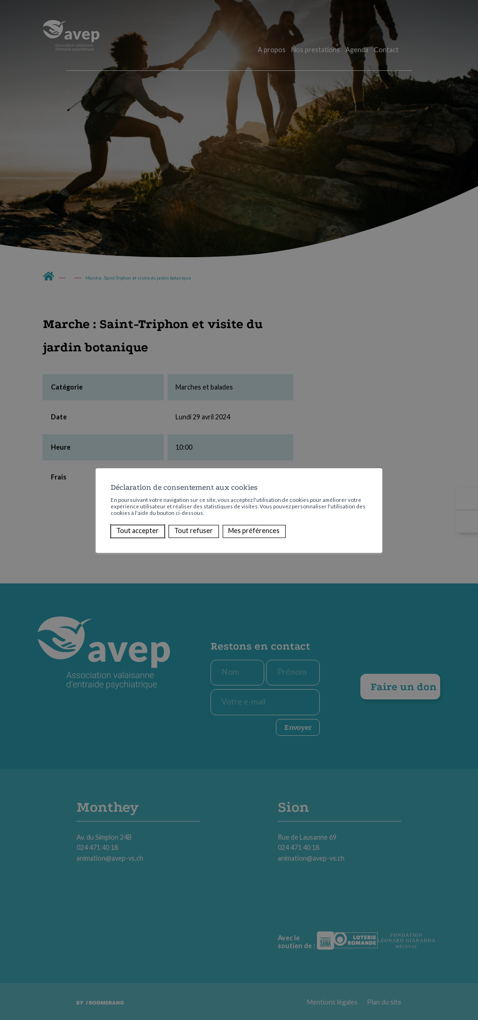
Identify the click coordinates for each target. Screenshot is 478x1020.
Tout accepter (137, 531)
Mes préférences (254, 531)
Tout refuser (193, 531)
